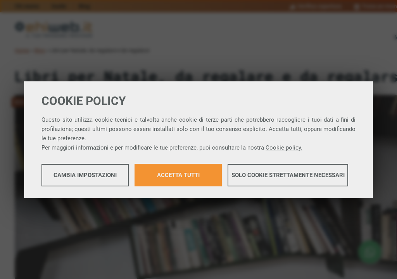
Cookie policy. (284, 147)
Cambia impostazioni (85, 175)
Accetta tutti (178, 175)
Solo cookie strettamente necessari (288, 175)
